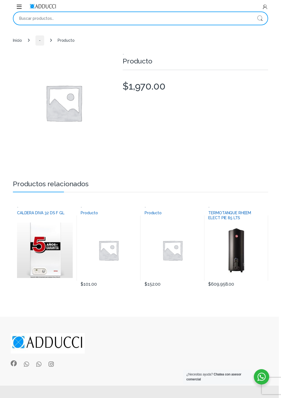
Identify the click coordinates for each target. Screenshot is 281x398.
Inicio (17, 40)
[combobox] (132, 18)
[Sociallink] (14, 363)
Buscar (260, 18)
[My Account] (265, 7)
